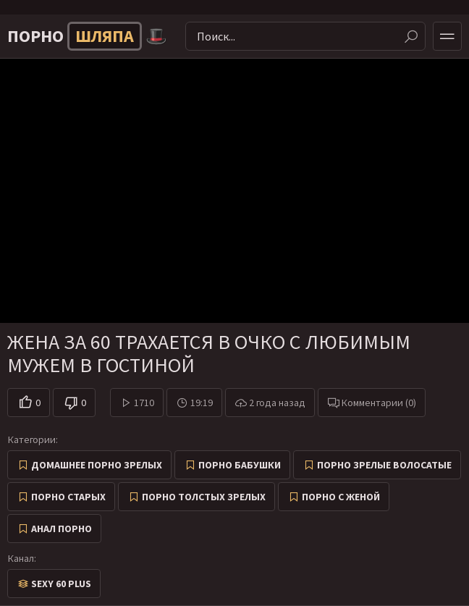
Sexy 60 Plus (61, 583)
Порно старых (68, 496)
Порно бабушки (239, 464)
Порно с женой (341, 496)
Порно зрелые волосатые (384, 464)
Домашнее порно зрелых (96, 464)
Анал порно (61, 528)
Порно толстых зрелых (204, 496)
